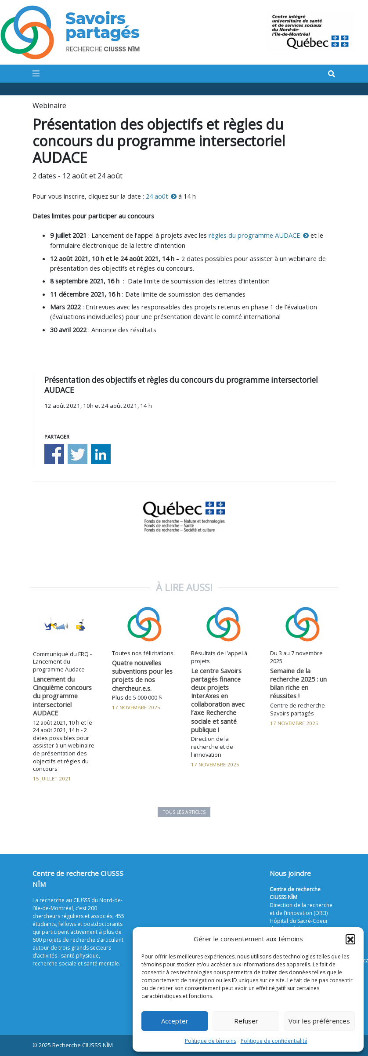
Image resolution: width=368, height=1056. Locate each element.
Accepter (174, 1020)
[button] (350, 939)
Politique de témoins (210, 1041)
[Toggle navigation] (36, 73)
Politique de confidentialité (274, 1041)
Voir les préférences (319, 1020)
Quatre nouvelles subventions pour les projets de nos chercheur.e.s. (142, 675)
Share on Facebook (54, 454)
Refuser (246, 1020)
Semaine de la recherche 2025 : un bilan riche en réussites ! (298, 683)
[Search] (331, 74)
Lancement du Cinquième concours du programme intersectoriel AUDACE (62, 696)
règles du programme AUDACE (254, 235)
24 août (157, 196)
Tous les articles (184, 812)
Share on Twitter (77, 454)
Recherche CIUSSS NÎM (82, 1045)
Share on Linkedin (101, 454)
